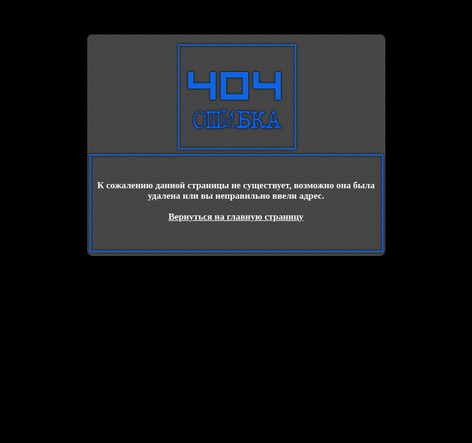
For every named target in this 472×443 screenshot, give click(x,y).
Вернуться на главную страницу (236, 217)
